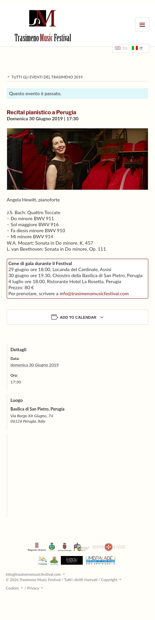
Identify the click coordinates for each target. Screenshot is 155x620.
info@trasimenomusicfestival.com (94, 293)
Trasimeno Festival (42, 39)
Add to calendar (78, 317)
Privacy (33, 588)
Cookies (12, 588)
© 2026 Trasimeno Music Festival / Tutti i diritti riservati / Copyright (61, 579)
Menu (142, 24)
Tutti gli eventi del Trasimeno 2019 (45, 77)
